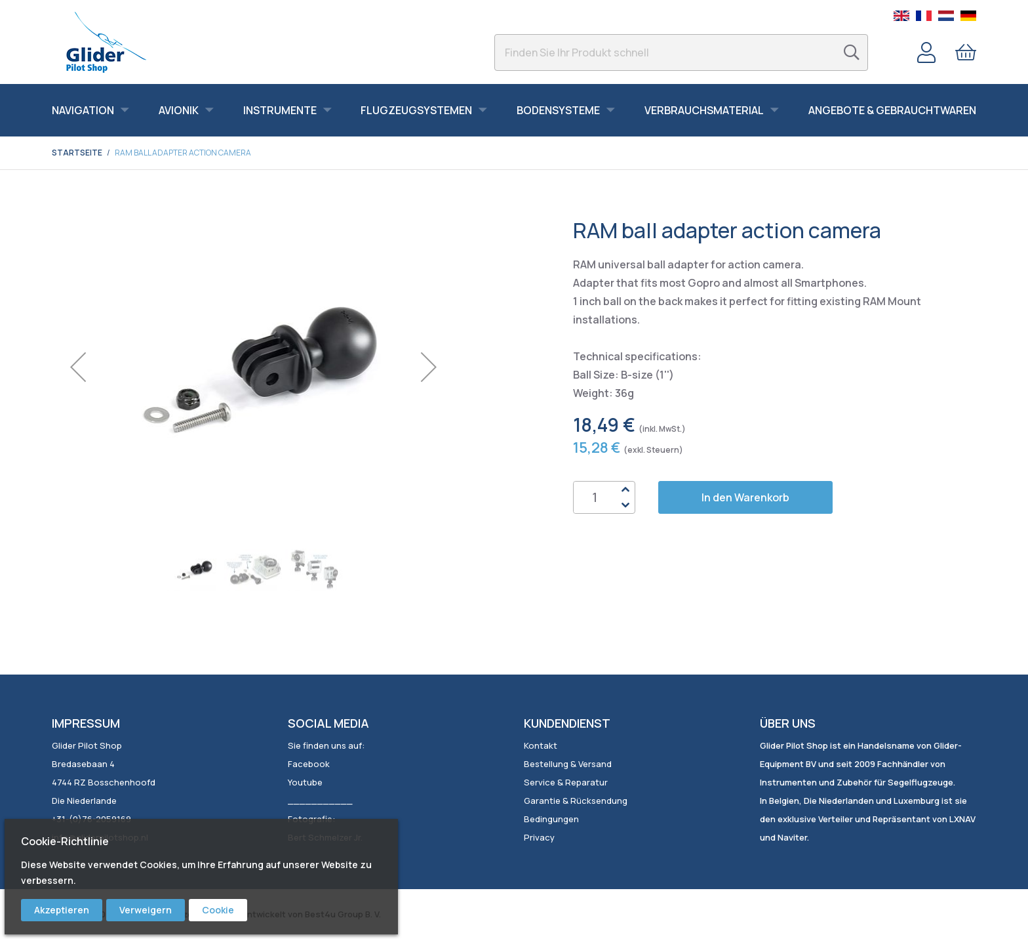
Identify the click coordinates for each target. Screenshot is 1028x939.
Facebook (309, 764)
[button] (78, 366)
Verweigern (145, 910)
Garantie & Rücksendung (575, 800)
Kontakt (540, 745)
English (901, 15)
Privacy (539, 837)
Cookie (218, 910)
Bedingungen (551, 819)
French (924, 15)
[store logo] (106, 42)
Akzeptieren (61, 910)
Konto (926, 52)
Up (625, 489)
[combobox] (681, 52)
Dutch (946, 15)
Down (625, 505)
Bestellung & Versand (568, 764)
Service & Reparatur (566, 782)
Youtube (305, 782)
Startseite (77, 152)
